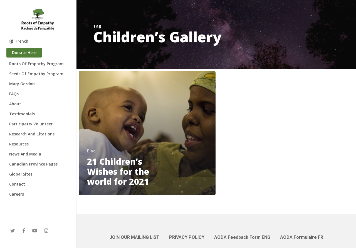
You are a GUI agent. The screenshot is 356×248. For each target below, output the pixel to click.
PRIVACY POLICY (186, 237)
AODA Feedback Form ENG (242, 237)
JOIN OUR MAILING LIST (134, 237)
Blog (91, 151)
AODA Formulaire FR (301, 237)
